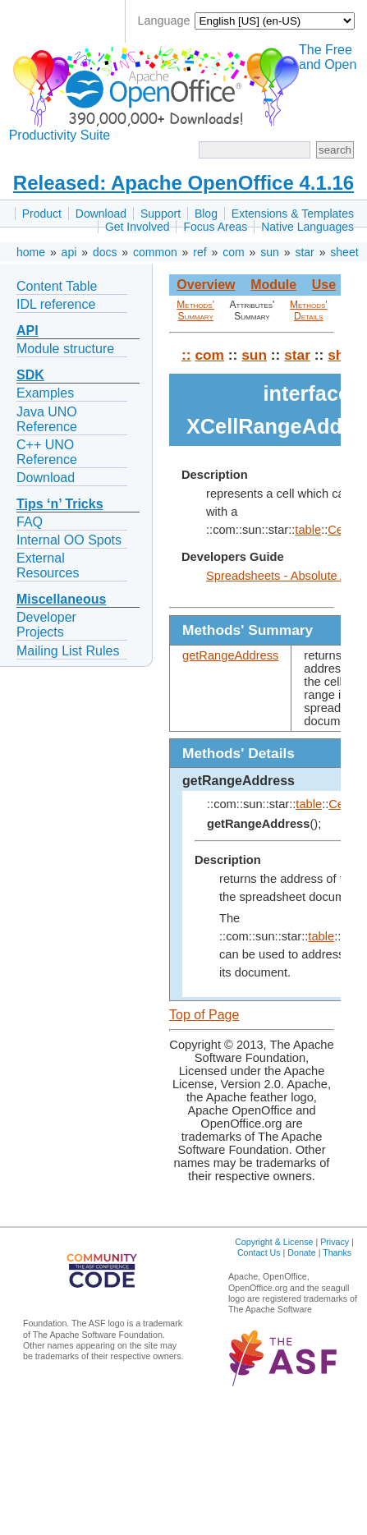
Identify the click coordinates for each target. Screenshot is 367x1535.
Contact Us (259, 1252)
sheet (344, 252)
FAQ (29, 522)
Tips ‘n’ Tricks (59, 504)
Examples (45, 393)
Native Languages (307, 226)
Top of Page (204, 1015)
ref (199, 252)
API (27, 331)
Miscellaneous (61, 599)
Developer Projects (46, 624)
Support (160, 213)
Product (42, 213)
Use (324, 285)
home (30, 252)
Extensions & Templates (293, 213)
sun (269, 252)
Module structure (65, 349)
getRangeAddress (230, 655)
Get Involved (137, 226)
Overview (206, 285)
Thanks (337, 1252)
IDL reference (55, 304)
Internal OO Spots (69, 540)
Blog (206, 213)
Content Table (56, 286)
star (304, 252)
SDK (30, 375)
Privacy (334, 1242)
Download (101, 213)
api (69, 252)
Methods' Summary (195, 310)
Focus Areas (215, 226)
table (308, 529)
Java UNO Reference (46, 419)
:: (186, 355)
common (155, 252)
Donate (301, 1252)
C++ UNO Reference (46, 452)
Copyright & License (274, 1242)
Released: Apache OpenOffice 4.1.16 (183, 183)
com (233, 252)
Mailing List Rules (67, 651)
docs (105, 252)
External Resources (47, 565)
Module (273, 285)
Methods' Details (309, 310)
